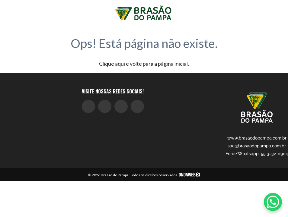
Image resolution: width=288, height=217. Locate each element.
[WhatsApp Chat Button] (273, 202)
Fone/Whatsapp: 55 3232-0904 (257, 153)
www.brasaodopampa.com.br (256, 138)
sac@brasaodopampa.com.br (257, 145)
